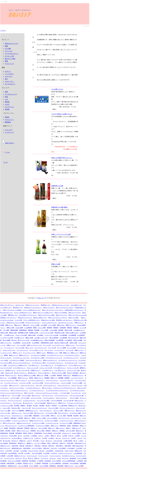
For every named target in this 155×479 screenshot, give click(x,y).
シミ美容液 (40, 460)
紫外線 (7, 102)
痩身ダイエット (38, 377)
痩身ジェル (40, 375)
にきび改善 (46, 453)
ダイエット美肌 (41, 418)
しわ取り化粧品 (67, 440)
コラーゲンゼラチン (49, 398)
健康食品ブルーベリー (32, 410)
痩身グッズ (54, 377)
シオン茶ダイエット (60, 370)
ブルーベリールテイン (45, 410)
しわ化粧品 (34, 435)
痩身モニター (67, 375)
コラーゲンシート (76, 418)
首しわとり (49, 440)
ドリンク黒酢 (44, 330)
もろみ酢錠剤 (68, 340)
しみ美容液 (80, 460)
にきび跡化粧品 (77, 453)
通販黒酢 (30, 330)
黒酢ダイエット (79, 322)
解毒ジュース (74, 352)
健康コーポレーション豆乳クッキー (43, 312)
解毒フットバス (13, 355)
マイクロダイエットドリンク (54, 357)
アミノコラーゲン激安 (43, 400)
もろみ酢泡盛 (63, 337)
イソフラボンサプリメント (36, 390)
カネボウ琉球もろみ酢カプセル (61, 114)
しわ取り (46, 435)
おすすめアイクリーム (68, 455)
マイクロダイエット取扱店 (16, 360)
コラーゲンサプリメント (61, 395)
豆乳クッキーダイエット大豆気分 (12, 310)
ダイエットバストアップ (27, 385)
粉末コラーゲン (79, 400)
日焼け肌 (44, 445)
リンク (5, 162)
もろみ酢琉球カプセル (37, 340)
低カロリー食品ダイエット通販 (27, 375)
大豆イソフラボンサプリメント (19, 390)
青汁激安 (41, 405)
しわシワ (29, 440)
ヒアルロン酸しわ (17, 438)
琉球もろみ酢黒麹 (49, 340)
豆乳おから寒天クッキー (40, 317)
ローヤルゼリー (10, 84)
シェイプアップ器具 (37, 383)
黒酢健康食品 (23, 330)
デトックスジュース (22, 350)
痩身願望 (67, 377)
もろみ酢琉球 (81, 335)
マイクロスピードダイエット (55, 362)
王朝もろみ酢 (73, 342)
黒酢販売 (69, 327)
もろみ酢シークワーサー (41, 337)
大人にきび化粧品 (37, 453)
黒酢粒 (35, 327)
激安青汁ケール (72, 405)
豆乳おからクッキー (11, 43)
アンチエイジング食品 (6, 405)
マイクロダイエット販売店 (38, 355)
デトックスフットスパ (40, 347)
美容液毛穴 (3, 465)
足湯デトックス (70, 345)
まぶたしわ (52, 458)
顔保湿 (25, 433)
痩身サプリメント (23, 377)
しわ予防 (44, 438)
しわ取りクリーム (28, 438)
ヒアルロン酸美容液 (55, 463)
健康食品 (8, 122)
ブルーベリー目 (80, 408)
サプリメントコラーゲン (15, 400)
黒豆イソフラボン (29, 393)
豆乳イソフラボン (47, 388)
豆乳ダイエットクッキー (32, 305)
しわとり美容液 (43, 465)
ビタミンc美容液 (82, 458)
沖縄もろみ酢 (4, 332)
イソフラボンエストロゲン (77, 390)
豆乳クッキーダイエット (7, 305)
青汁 (6, 79)
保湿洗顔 (62, 430)
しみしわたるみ (57, 440)
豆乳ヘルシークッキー (74, 312)
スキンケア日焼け (37, 448)
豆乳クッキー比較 (73, 317)
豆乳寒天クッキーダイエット (8, 317)
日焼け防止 (37, 445)
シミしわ (83, 435)
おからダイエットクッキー (65, 322)
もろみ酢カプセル (57, 89)
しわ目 (59, 458)
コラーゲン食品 (26, 395)
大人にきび (54, 448)
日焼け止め (55, 443)
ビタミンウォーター (77, 385)
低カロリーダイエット (20, 372)
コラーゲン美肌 (61, 415)
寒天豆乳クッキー (18, 307)
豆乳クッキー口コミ (49, 307)
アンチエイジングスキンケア (20, 420)
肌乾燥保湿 (18, 433)
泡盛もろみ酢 (32, 335)
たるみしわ (37, 438)
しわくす (79, 438)
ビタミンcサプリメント (49, 385)
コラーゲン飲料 (25, 398)
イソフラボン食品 (65, 393)
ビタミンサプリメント (64, 385)
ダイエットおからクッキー (49, 322)
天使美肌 (20, 418)
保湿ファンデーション (23, 430)
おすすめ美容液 (74, 463)
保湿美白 (48, 430)
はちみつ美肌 (13, 435)
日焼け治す (46, 448)
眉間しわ (53, 435)
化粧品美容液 (10, 463)
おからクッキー (19, 305)
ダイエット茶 (9, 56)
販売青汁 (54, 405)
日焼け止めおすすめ (78, 445)
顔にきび (41, 450)
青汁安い (48, 405)
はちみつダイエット (17, 415)
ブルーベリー (9, 81)
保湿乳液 (26, 428)
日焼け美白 (70, 443)
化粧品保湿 (12, 428)
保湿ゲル (30, 433)
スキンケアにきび (33, 450)
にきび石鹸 (10, 455)
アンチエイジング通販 (66, 423)
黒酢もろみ (26, 325)
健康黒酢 (49, 327)
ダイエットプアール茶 (73, 370)
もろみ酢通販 (63, 335)
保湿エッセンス (60, 428)
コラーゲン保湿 (70, 430)
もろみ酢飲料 (35, 342)
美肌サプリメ (62, 403)
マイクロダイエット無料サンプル (17, 365)
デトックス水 (69, 350)
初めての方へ (9, 143)
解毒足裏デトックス (52, 352)
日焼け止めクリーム (80, 443)
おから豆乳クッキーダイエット (28, 315)
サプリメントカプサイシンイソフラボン (47, 393)
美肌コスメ (27, 418)
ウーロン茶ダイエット (47, 365)
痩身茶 (31, 377)
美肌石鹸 (69, 415)
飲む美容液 (32, 460)
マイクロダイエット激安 (37, 357)
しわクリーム (66, 438)
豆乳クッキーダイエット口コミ (64, 307)
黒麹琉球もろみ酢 (57, 186)
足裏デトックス (11, 345)
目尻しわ (36, 458)
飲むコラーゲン (36, 395)
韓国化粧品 (52, 465)
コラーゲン (8, 76)
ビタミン (8, 71)
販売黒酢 (60, 330)
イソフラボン (9, 74)
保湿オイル (55, 430)
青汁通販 (16, 405)
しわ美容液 (18, 463)
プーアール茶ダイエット (75, 365)
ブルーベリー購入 (58, 410)
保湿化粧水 (75, 425)
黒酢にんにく (18, 325)
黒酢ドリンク (9, 325)
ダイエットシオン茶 (32, 367)
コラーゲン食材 (14, 398)
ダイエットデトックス (9, 350)
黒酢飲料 (55, 327)
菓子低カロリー (32, 372)
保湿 (6, 97)
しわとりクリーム (5, 438)
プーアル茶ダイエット (61, 365)
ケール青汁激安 (62, 405)
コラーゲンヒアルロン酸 (77, 395)
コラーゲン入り (17, 403)
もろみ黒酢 (44, 325)
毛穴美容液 (3, 460)
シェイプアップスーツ (77, 377)
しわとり (40, 435)
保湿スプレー (80, 430)
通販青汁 (23, 405)
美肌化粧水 (13, 418)
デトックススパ (48, 350)
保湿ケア (68, 428)
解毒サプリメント (24, 355)
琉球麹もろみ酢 (33, 332)
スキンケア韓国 (79, 465)
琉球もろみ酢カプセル (72, 332)
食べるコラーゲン (28, 403)
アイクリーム (9, 107)
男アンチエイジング (11, 425)
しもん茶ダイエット (47, 370)
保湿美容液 (25, 460)
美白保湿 (7, 430)
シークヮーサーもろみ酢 (51, 335)
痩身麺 (46, 375)
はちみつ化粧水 (76, 433)
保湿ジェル (34, 428)
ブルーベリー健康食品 (18, 410)
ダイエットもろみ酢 (21, 335)
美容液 (7, 109)
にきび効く (27, 453)
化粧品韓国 (60, 465)
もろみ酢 (8, 48)
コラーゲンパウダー (36, 398)
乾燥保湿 (33, 430)
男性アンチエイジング (9, 423)
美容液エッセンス (28, 463)
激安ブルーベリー (81, 410)
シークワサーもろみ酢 (6, 337)
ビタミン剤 (39, 385)
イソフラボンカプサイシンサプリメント (57, 390)
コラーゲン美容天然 (56, 400)
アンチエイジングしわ (52, 423)
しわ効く (81, 440)
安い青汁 (35, 405)
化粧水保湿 (20, 428)
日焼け (49, 443)
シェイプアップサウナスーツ (36, 380)
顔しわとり (15, 440)
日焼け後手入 (59, 445)
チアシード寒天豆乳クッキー (31, 320)
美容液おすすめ (12, 465)
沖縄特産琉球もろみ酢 (47, 342)
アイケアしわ (44, 458)
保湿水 (13, 430)
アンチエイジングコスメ (66, 420)
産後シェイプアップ (21, 380)
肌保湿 (69, 425)
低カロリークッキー (11, 375)
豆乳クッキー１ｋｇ (61, 315)
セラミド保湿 (40, 430)
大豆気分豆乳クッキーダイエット (74, 310)
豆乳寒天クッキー (46, 305)
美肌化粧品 (36, 415)
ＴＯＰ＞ (3, 30)
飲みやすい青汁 (16, 408)
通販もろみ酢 (29, 337)
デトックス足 (47, 345)
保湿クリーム (54, 425)
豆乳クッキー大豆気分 (61, 312)
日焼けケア (63, 443)
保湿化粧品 (63, 425)
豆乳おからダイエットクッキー (61, 305)
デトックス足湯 (21, 345)
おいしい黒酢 (42, 327)
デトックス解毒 (61, 347)
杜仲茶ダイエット (10, 370)
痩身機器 (46, 377)
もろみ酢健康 (72, 335)
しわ (6, 99)
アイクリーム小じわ (55, 455)
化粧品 (7, 117)
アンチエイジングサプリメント (76, 403)
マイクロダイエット (11, 53)
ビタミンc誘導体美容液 (68, 460)
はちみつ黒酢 (19, 327)
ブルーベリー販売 (53, 408)
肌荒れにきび (78, 450)
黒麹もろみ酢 (13, 332)
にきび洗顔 (24, 450)
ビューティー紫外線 (40, 443)
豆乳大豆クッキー (79, 320)
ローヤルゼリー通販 (51, 413)
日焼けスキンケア (5, 445)
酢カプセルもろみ (73, 337)
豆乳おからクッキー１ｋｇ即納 (15, 322)
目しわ (25, 458)
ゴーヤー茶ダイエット (19, 367)
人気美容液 (65, 463)
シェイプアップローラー (66, 380)
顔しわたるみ (6, 440)
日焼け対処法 (27, 448)
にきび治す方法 (59, 450)
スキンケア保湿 (42, 428)
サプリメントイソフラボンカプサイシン (11, 393)
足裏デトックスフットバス (34, 345)
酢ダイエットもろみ (23, 340)
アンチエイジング (11, 94)
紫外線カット (22, 443)
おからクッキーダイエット (33, 322)
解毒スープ (66, 352)
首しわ (20, 435)
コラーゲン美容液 (23, 465)
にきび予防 (8, 450)
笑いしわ (58, 438)
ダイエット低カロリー (44, 372)
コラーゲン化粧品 (52, 418)
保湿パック (51, 428)
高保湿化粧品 (38, 433)
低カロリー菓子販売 (72, 372)
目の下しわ (18, 458)
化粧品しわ (22, 440)
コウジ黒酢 (6, 330)
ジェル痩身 (52, 375)
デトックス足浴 (19, 347)
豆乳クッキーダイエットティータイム (52, 310)
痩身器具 (59, 375)
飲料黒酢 (36, 330)
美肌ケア (53, 415)
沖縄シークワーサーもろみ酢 (61, 234)
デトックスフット (9, 347)
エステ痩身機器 (12, 377)
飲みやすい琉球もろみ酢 (61, 342)
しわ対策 (64, 435)
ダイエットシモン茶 (72, 367)
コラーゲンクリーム (64, 418)
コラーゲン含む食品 (40, 403)
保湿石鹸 (11, 433)
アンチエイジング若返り (51, 420)
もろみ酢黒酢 (28, 327)
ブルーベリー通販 (5, 410)
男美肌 (34, 418)
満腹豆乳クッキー (13, 315)
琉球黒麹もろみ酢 (23, 332)
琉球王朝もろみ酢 (60, 332)
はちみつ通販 (28, 415)
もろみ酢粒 (40, 335)
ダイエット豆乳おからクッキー (23, 312)
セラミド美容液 (56, 460)
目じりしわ (65, 458)
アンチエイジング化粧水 (42, 425)
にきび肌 (20, 453)
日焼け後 (21, 445)
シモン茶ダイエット (33, 365)
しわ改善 (77, 435)
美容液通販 (83, 463)
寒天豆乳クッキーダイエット (64, 320)
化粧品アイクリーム (20, 455)
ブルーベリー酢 (26, 408)
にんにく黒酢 (52, 325)
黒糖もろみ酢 (55, 264)
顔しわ (59, 435)
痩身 (6, 61)
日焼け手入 (51, 445)
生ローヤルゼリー (63, 413)
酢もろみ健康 (6, 340)
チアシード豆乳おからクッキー (32, 310)
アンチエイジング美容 (38, 423)
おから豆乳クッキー (76, 305)
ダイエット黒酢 (35, 325)
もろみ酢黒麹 (59, 340)
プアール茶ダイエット (59, 367)
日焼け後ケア (29, 445)
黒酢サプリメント (71, 325)
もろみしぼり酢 (26, 342)
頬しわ (75, 440)
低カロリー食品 (10, 58)
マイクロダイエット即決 (39, 362)
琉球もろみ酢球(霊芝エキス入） (62, 158)
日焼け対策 (15, 445)
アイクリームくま (32, 455)
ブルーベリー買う (5, 413)
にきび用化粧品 (12, 453)
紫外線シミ (30, 443)
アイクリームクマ (43, 455)
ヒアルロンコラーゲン (29, 400)
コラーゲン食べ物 (68, 400)
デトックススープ (60, 350)
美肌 (6, 92)
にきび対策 (79, 448)
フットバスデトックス (58, 345)
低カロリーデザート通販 (59, 372)
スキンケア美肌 (45, 415)
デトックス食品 (71, 347)
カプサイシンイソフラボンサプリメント (64, 388)
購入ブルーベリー (39, 413)
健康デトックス (79, 350)
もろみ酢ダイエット (79, 330)
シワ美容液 (37, 463)
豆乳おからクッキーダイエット (33, 307)
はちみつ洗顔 (57, 433)
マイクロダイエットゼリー (72, 355)
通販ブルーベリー (70, 410)
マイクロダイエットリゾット (55, 355)
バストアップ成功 (66, 383)
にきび (7, 104)
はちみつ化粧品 (47, 433)
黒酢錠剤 (75, 327)
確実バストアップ (14, 385)
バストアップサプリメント (52, 383)
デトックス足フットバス (36, 350)
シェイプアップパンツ (52, 380)
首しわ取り (36, 440)
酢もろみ (14, 340)
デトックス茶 (52, 347)
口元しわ (70, 435)
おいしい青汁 (6, 408)
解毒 (61, 352)
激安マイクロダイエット (50, 360)
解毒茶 (6, 355)
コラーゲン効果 (16, 395)
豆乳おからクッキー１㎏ (25, 317)
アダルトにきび (69, 450)
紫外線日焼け (13, 443)
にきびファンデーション (65, 453)
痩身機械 (60, 377)
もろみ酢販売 (17, 342)
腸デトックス (29, 347)
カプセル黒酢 (53, 330)
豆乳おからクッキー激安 (48, 320)
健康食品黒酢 (14, 330)
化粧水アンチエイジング (24, 423)
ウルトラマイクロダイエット (34, 360)
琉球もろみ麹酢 (77, 340)
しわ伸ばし (51, 438)
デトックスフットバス (29, 352)
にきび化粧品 (62, 448)
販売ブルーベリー (17, 413)
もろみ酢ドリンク (19, 337)
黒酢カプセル (61, 325)
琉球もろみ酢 (68, 330)
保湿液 (6, 428)
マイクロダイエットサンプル (21, 357)
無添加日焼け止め (17, 448)
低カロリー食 (9, 372)
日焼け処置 (68, 445)
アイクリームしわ (9, 458)
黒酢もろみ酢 (10, 327)
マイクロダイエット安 (71, 362)
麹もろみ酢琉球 (53, 337)
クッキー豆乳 (18, 320)
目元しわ (30, 458)
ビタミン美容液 (33, 465)
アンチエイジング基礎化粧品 (26, 425)
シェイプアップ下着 (25, 383)
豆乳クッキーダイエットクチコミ (57, 317)
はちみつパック (66, 433)
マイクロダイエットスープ (70, 357)
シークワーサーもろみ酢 (46, 332)
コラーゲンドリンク (47, 395)
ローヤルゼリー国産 (75, 413)
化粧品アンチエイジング (36, 420)
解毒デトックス (17, 352)
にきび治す (16, 450)
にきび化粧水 (71, 448)
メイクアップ (9, 132)
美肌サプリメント (52, 403)
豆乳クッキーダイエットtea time (77, 315)
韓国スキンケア (69, 465)
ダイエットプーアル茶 (45, 367)
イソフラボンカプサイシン (33, 388)
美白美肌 (75, 415)
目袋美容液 (45, 463)
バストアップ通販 (77, 383)
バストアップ (9, 63)
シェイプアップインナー (11, 383)
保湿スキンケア (76, 428)
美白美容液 (73, 458)
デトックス (8, 51)
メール (7, 152)
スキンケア (8, 130)
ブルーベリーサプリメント (39, 408)
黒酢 (6, 46)
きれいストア (41, 298)
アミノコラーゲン (76, 393)
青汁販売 (29, 405)
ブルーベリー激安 (28, 413)
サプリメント (9, 119)
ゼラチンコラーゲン (61, 398)
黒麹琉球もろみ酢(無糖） (59, 207)
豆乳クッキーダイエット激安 (46, 315)
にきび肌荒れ (49, 450)
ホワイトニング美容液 (14, 460)
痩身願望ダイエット (78, 375)
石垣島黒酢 (63, 327)
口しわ (42, 440)
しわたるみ (26, 435)
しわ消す (73, 438)
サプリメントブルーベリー (67, 408)
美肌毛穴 (6, 418)
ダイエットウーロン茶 (23, 370)
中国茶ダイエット (36, 370)
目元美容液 (47, 460)
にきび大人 (54, 453)
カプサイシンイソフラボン (16, 388)
